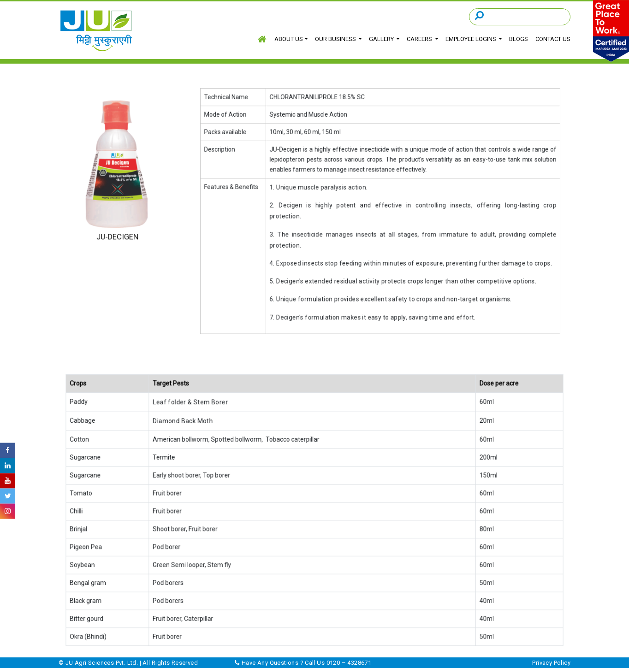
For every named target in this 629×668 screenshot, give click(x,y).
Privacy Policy (551, 662)
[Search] (519, 16)
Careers (420, 38)
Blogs (517, 38)
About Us (289, 38)
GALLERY (382, 38)
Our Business (336, 38)
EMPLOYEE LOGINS (471, 38)
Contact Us (551, 38)
